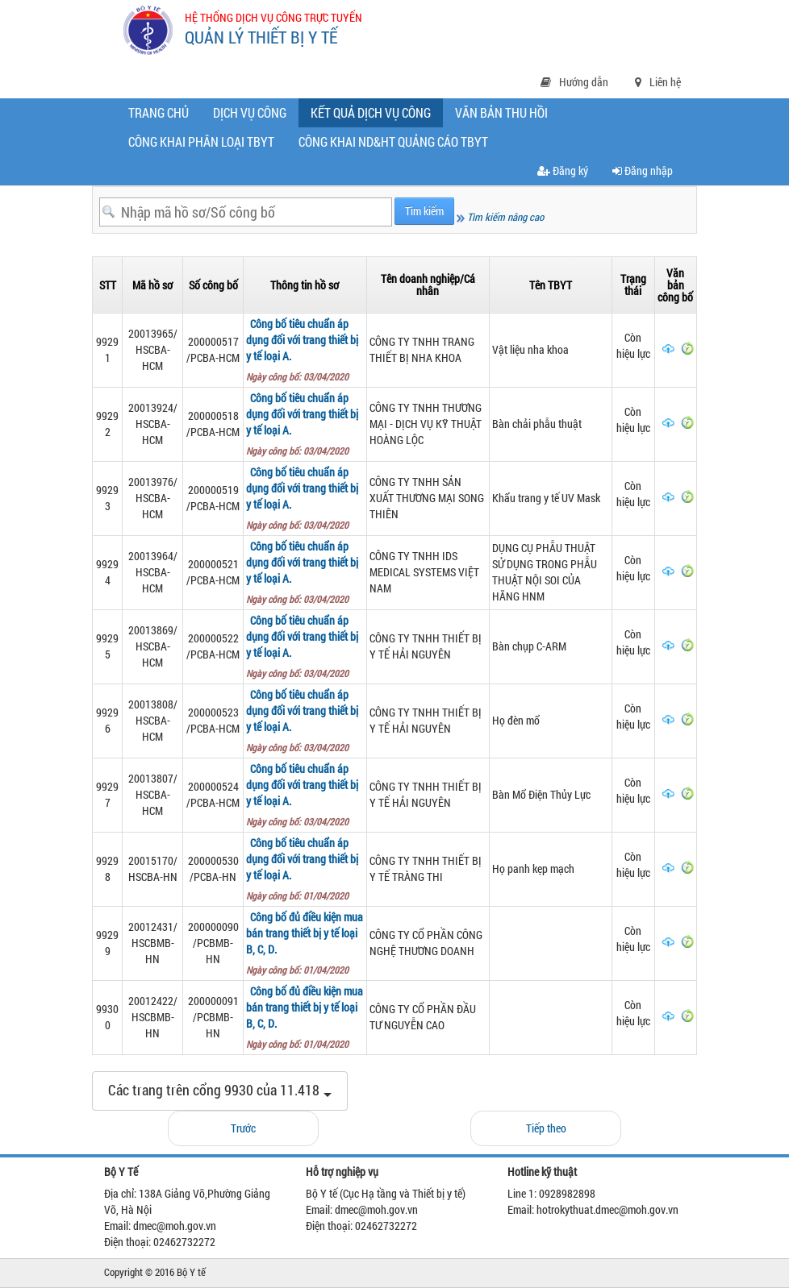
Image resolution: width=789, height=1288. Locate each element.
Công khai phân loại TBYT (201, 141)
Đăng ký (562, 170)
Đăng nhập (642, 170)
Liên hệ (658, 81)
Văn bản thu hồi (501, 112)
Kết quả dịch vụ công (374, 115)
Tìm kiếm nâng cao (500, 217)
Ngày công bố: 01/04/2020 (299, 895)
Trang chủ (158, 112)
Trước (243, 1128)
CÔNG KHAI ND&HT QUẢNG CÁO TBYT (393, 141)
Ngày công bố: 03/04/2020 (299, 376)
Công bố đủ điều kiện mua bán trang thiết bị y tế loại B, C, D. (304, 933)
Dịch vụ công (249, 112)
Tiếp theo (546, 1128)
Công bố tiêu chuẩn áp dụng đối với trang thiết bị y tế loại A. (302, 340)
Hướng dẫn (574, 81)
